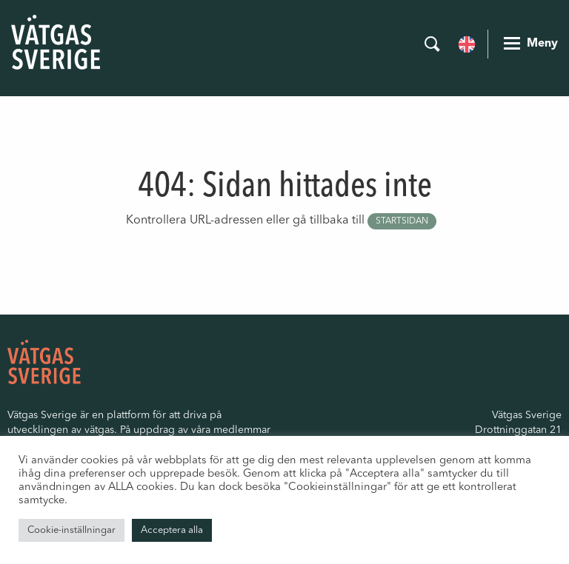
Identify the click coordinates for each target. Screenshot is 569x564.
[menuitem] (467, 43)
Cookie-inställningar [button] (71, 530)
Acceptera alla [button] (172, 530)
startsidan (402, 221)
